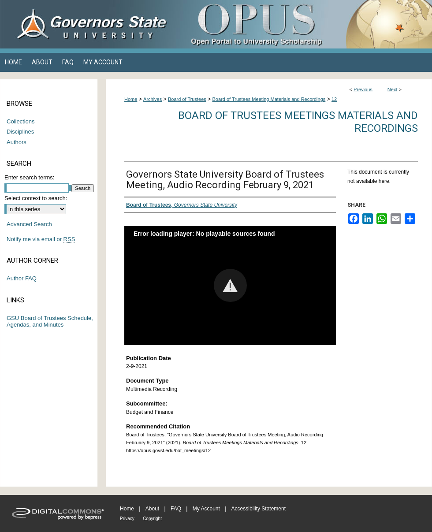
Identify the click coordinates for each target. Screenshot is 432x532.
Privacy (127, 518)
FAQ (176, 509)
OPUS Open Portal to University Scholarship (304, 24)
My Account (206, 509)
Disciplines (20, 131)
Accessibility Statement (258, 509)
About (152, 509)
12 (334, 99)
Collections (21, 121)
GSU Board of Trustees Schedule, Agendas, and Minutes (50, 321)
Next (392, 89)
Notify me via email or (41, 239)
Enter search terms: (29, 177)
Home (130, 99)
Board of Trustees (187, 99)
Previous (363, 89)
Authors (16, 142)
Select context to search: (35, 198)
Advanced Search (29, 224)
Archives (152, 99)
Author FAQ (22, 278)
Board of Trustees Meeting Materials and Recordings (268, 99)
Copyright (152, 518)
